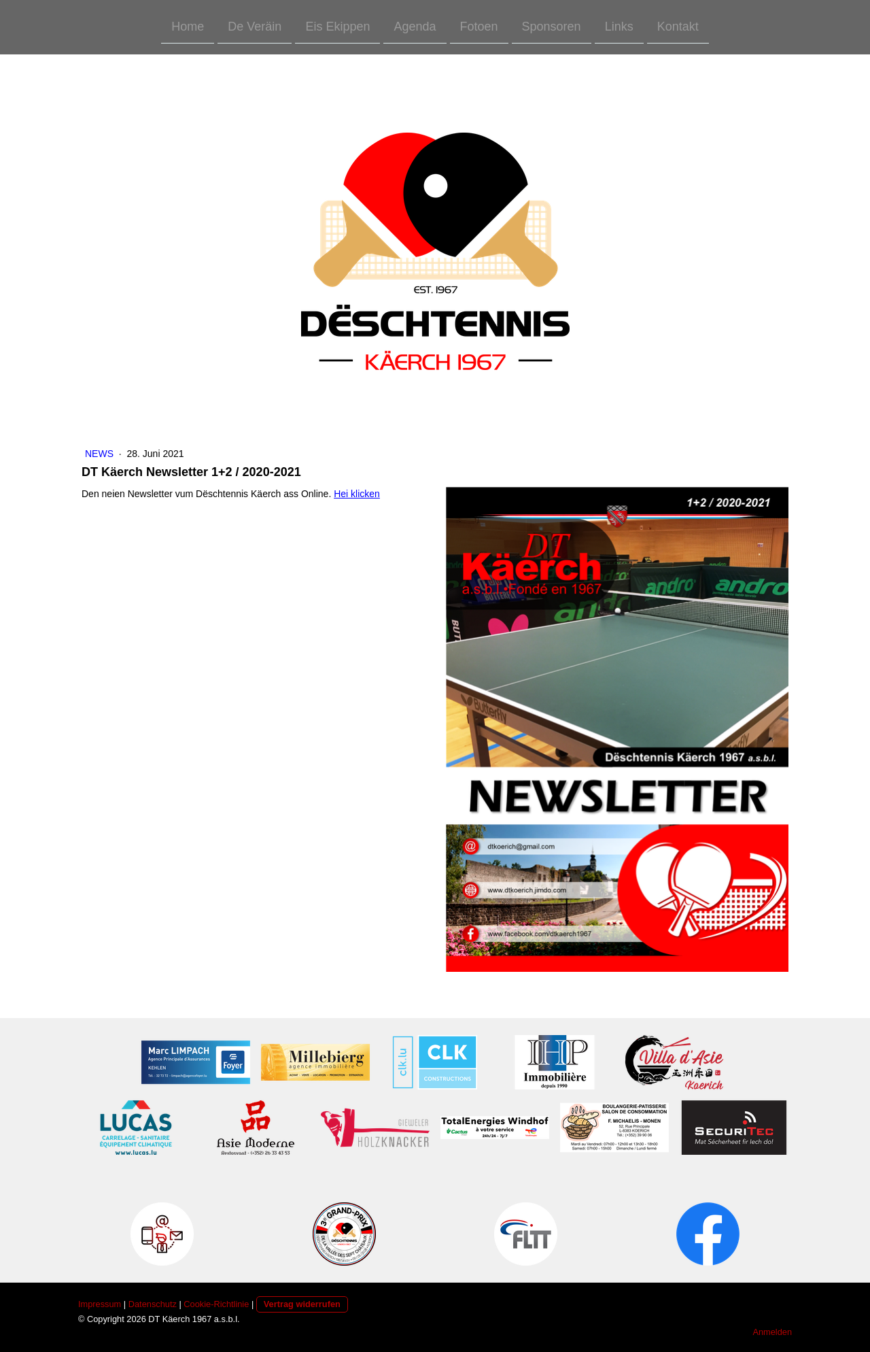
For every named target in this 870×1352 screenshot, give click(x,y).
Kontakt (678, 26)
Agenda (415, 26)
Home (187, 26)
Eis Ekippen (337, 26)
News (100, 453)
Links (619, 26)
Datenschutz (152, 1304)
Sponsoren (551, 26)
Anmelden (772, 1332)
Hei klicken (357, 493)
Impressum (99, 1304)
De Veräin (254, 26)
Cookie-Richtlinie (216, 1304)
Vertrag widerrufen (302, 1304)
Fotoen (479, 26)
